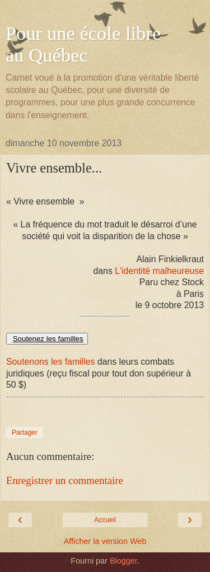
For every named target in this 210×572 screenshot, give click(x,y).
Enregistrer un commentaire (64, 480)
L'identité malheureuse (159, 271)
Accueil (105, 520)
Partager (25, 432)
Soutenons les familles (50, 361)
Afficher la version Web (105, 541)
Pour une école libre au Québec (83, 44)
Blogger (123, 560)
